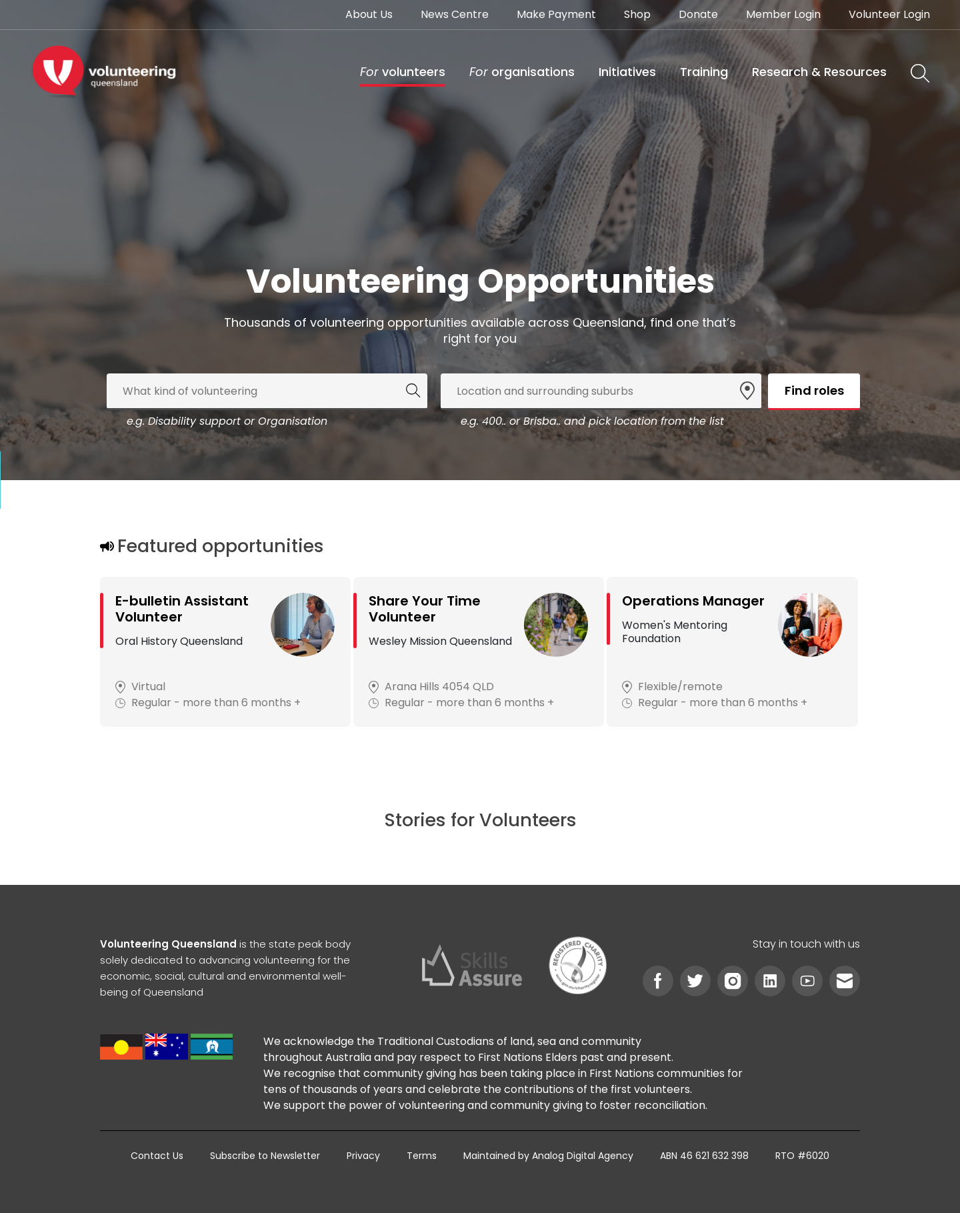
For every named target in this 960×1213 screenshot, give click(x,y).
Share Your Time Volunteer (425, 608)
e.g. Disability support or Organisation (227, 421)
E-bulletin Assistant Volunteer (182, 608)
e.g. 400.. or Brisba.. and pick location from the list (592, 421)
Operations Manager (693, 600)
